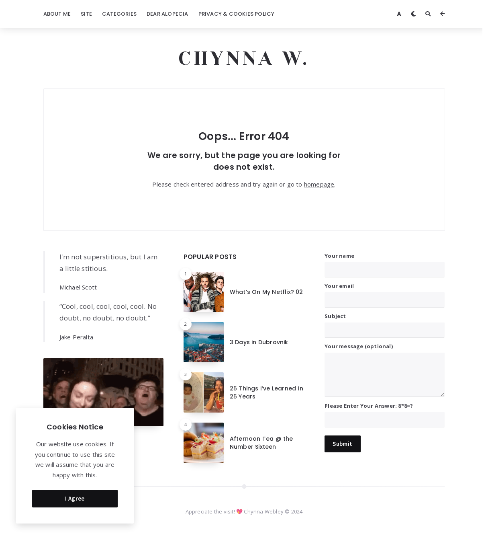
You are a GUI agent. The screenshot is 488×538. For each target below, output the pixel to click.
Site (86, 14)
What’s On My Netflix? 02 (266, 292)
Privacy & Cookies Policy (236, 14)
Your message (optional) (385, 369)
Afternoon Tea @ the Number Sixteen (261, 443)
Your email (385, 293)
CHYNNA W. (244, 58)
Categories (119, 14)
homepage (319, 184)
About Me (57, 14)
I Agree (75, 497)
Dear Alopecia (167, 14)
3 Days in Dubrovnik (259, 342)
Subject (385, 323)
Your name (385, 263)
